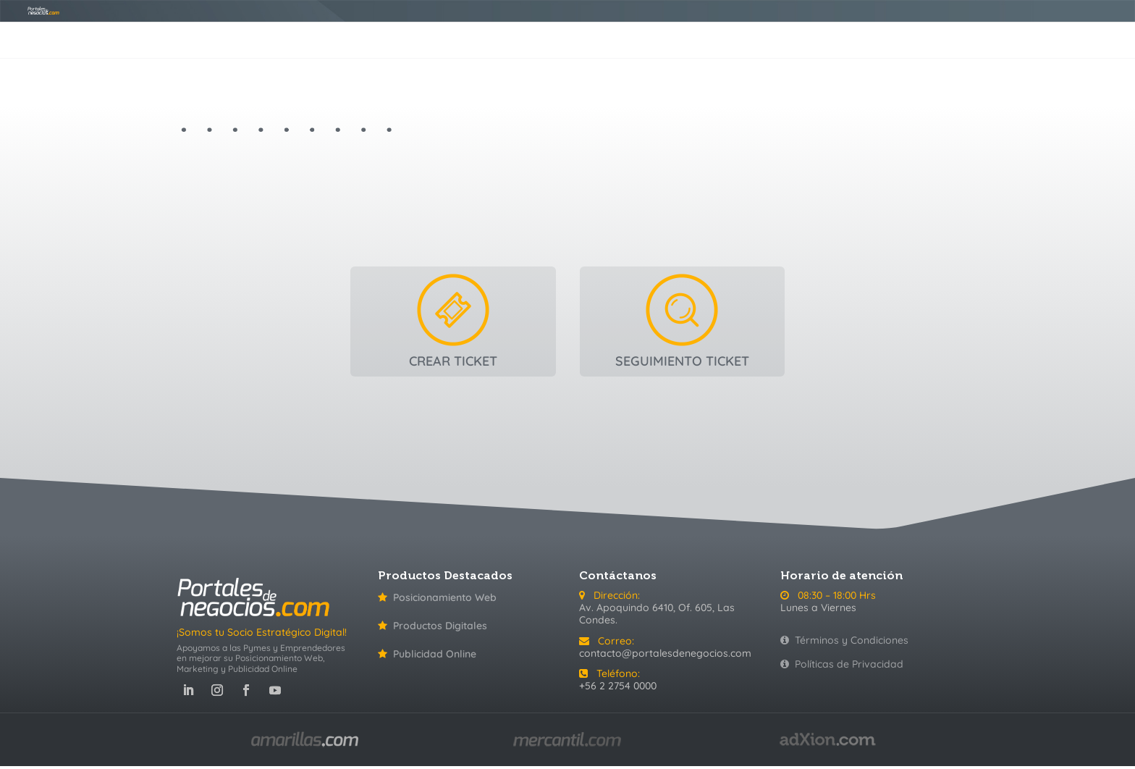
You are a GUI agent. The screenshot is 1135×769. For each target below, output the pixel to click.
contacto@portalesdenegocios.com (665, 653)
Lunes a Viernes (818, 607)
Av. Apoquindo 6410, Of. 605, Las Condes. (657, 613)
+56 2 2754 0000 (618, 685)
